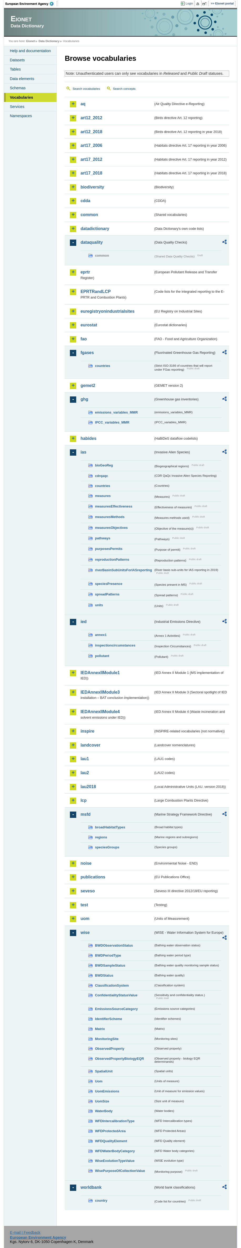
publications (92, 877)
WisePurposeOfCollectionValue (120, 1171)
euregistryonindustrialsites (107, 311)
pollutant (102, 656)
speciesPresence (108, 584)
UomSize (102, 1101)
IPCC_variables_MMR (112, 422)
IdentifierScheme (108, 1019)
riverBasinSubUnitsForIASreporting (123, 570)
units (99, 605)
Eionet (30, 41)
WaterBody (103, 1111)
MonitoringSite (107, 1039)
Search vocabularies (86, 88)
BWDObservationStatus (114, 945)
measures (103, 496)
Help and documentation (30, 51)
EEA (31, 3)
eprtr (85, 272)
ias (83, 452)
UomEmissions (107, 1091)
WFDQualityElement (111, 1141)
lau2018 (88, 786)
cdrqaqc (101, 476)
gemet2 (87, 385)
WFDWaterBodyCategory (115, 1151)
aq (82, 104)
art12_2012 (91, 118)
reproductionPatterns (112, 559)
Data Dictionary (49, 41)
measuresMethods (109, 517)
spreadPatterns (107, 594)
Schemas (17, 88)
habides (88, 438)
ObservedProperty (109, 1049)
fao (83, 339)
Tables (15, 69)
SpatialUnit (103, 1071)
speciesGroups (107, 847)
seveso (87, 891)
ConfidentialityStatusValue (116, 995)
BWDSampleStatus (110, 965)
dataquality (91, 242)
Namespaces (21, 116)
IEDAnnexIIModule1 (100, 672)
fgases (87, 352)
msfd (85, 814)
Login (189, 3)
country (101, 1200)
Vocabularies (21, 97)
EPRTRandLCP (95, 291)
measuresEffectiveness (113, 506)
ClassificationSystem (112, 985)
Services (17, 107)
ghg (84, 399)
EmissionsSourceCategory (116, 1009)
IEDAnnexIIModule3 (100, 692)
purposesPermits (108, 549)
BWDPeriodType (108, 955)
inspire (87, 731)
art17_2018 (91, 173)
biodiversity (92, 187)
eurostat (88, 325)
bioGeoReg (104, 465)
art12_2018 (91, 132)
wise (85, 932)
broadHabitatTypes (110, 827)
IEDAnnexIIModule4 (100, 711)
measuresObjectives (111, 528)
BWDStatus (104, 975)
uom (84, 918)
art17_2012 (91, 159)
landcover (90, 745)
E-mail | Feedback (25, 1232)
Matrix (100, 1029)
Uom (98, 1081)
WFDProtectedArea (110, 1131)
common (89, 214)
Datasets (17, 60)
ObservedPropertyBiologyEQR (119, 1059)
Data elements (22, 79)
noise (85, 863)
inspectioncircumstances (115, 645)
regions (101, 837)
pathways (102, 538)
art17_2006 (91, 145)
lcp (83, 800)
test (84, 905)
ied (83, 621)
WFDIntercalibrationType (115, 1121)
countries (102, 366)
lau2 (84, 772)
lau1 (84, 759)
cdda (85, 200)
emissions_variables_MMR (116, 412)
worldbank (90, 1187)
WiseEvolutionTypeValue (114, 1161)
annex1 (100, 635)
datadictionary (94, 228)
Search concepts (124, 88)
